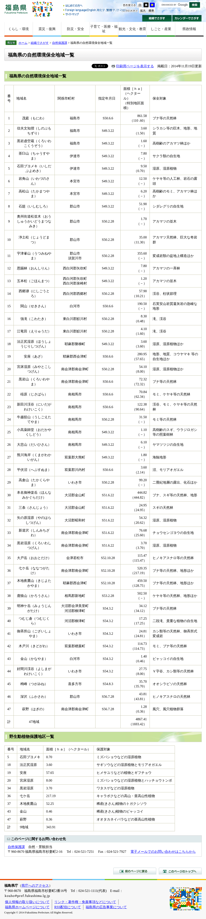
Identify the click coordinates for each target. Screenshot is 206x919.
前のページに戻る (134, 871)
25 (9, 432)
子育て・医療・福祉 (104, 29)
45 (9, 684)
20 (9, 369)
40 (9, 621)
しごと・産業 (161, 29)
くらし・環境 (18, 29)
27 (9, 457)
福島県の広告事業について (106, 907)
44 (9, 671)
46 (9, 696)
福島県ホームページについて (27, 907)
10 (9, 239)
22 (9, 394)
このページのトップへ (180, 871)
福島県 (16, 9)
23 (9, 407)
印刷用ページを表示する (135, 66)
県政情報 (189, 29)
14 (9, 293)
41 (9, 633)
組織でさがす (157, 18)
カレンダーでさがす (187, 18)
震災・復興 (47, 29)
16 (9, 319)
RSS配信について (67, 907)
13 (9, 281)
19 (9, 356)
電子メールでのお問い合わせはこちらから (163, 851)
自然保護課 (59, 43)
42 (9, 646)
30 (9, 495)
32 (9, 520)
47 (9, 709)
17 (9, 331)
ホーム (22, 43)
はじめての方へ (95, 6)
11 (9, 256)
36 (9, 570)
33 (9, 533)
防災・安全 (75, 29)
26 (9, 444)
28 (9, 470)
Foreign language (95, 10)
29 (9, 482)
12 (9, 268)
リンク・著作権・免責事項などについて (85, 902)
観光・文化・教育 (132, 29)
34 (9, 545)
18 (9, 344)
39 (9, 608)
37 (9, 583)
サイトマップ (95, 14)
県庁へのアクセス (35, 885)
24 (9, 419)
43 (9, 659)
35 (9, 558)
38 (9, 596)
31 (9, 507)
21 (9, 381)
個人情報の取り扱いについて (27, 902)
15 (9, 306)
